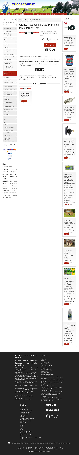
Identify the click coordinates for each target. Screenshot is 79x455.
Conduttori (7, 47)
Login (9, 14)
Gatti (4, 122)
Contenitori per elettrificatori (8, 34)
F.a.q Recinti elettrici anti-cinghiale (49, 397)
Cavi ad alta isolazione (9, 54)
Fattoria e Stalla (7, 135)
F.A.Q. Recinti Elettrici (46, 390)
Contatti (54, 14)
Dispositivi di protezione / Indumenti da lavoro (8, 139)
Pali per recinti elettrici (21, 398)
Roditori (5, 125)
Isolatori (6, 44)
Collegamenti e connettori (34, 19)
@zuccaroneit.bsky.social (26, 392)
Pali (5, 42)
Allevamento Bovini (8, 106)
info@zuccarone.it (58, 449)
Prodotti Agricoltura (8, 133)
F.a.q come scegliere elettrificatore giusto (51, 391)
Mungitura (6, 99)
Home (3, 14)
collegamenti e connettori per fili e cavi (30, 77)
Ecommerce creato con (39, 451)
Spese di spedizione (46, 366)
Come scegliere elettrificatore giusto (50, 393)
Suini (4, 117)
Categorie (43, 359)
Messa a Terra (7, 59)
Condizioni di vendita (46, 365)
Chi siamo (29, 14)
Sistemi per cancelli (9, 56)
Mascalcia (6, 97)
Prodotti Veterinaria (8, 127)
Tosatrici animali (7, 86)
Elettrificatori (7, 31)
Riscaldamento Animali (9, 89)
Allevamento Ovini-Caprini (8, 102)
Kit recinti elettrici (9, 82)
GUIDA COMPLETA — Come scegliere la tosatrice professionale (51, 399)
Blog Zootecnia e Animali (47, 374)
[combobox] (10, 25)
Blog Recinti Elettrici (46, 369)
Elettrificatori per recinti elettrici (23, 395)
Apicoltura (6, 111)
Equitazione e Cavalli (8, 109)
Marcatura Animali (8, 130)
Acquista (50, 45)
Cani (4, 119)
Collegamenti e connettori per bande (9, 67)
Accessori (6, 77)
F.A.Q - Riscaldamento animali (48, 388)
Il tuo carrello (19, 14)
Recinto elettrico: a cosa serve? (49, 386)
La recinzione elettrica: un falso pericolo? (51, 387)
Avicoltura (6, 114)
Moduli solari (7, 80)
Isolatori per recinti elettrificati (23, 399)
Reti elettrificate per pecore (9, 50)
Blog (47, 14)
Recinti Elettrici (22, 19)
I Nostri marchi (39, 14)
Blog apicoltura (45, 372)
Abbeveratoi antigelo (8, 91)
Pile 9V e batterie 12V (8, 38)
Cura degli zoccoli (7, 94)
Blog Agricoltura (45, 371)
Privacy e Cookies (45, 363)
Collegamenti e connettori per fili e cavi (28, 21)
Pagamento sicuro (45, 368)
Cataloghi (63, 14)
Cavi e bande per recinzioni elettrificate (25, 396)
